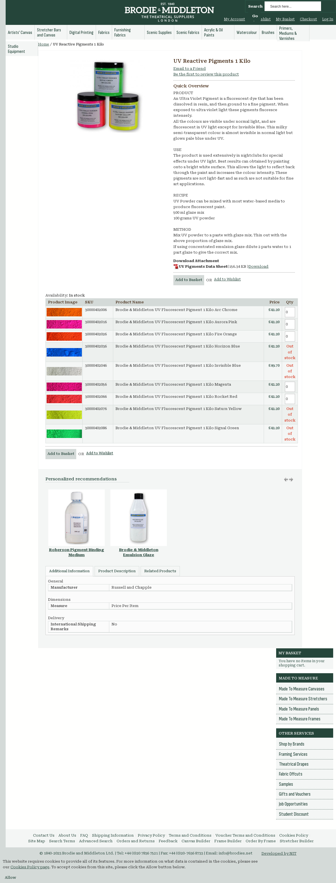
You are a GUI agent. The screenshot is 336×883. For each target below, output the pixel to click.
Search (255, 6)
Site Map (36, 841)
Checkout (308, 19)
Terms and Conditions (190, 835)
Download (258, 266)
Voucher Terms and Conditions (245, 835)
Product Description (117, 571)
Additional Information (69, 571)
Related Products (160, 571)
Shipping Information (113, 835)
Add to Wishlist (227, 279)
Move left (291, 479)
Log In (327, 19)
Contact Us (43, 835)
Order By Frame (261, 841)
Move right (286, 479)
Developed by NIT (278, 853)
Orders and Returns (136, 841)
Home (43, 44)
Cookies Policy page (29, 867)
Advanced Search (96, 841)
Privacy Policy (151, 835)
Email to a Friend (189, 68)
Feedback (168, 841)
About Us (67, 835)
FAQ (84, 835)
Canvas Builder (196, 841)
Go (255, 16)
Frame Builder (228, 841)
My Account (234, 19)
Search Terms (62, 841)
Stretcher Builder (297, 841)
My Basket (285, 19)
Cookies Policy (293, 835)
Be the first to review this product (206, 74)
